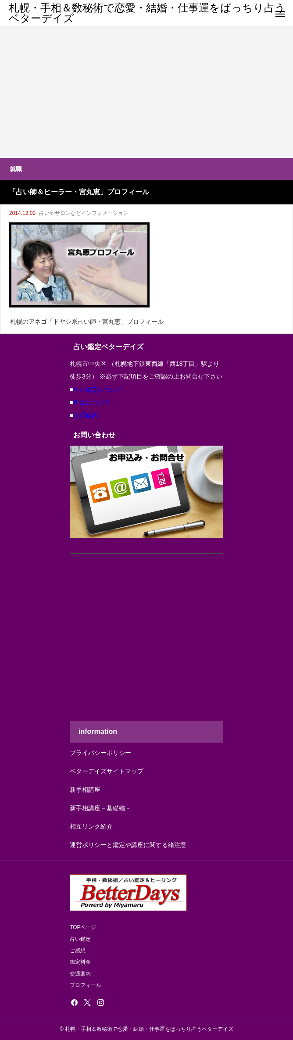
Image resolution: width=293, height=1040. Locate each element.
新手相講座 (85, 789)
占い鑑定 (80, 939)
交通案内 (85, 415)
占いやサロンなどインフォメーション (84, 213)
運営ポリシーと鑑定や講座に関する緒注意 (128, 844)
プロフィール (85, 985)
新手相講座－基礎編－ (100, 807)
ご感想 (78, 950)
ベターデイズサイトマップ (106, 771)
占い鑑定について (97, 389)
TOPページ (83, 927)
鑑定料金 (80, 962)
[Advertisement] (146, 92)
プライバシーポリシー (100, 752)
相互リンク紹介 (91, 826)
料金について (91, 402)
